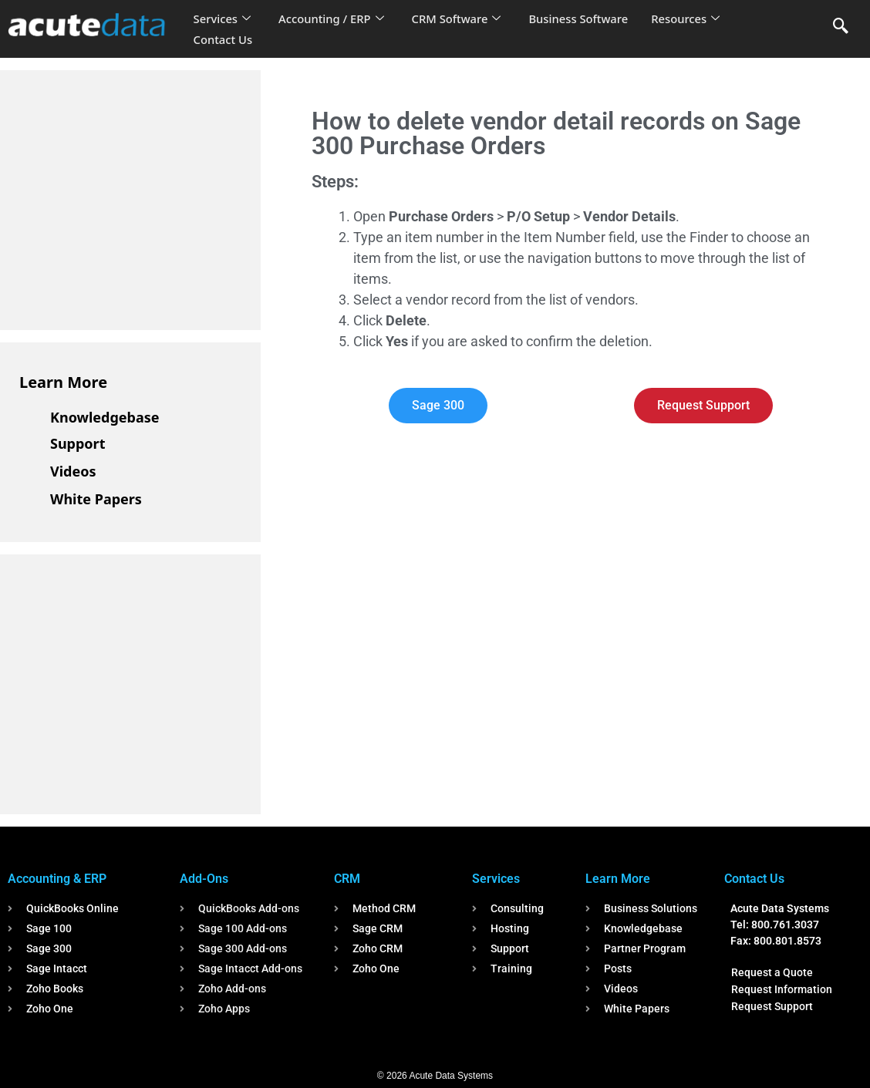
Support (77, 443)
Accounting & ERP (57, 878)
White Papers (96, 499)
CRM (347, 878)
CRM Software (459, 18)
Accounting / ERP (332, 18)
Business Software (582, 18)
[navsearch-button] (840, 27)
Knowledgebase (105, 417)
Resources (691, 18)
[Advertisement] (135, 197)
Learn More (63, 382)
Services (222, 18)
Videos (73, 471)
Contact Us (224, 39)
